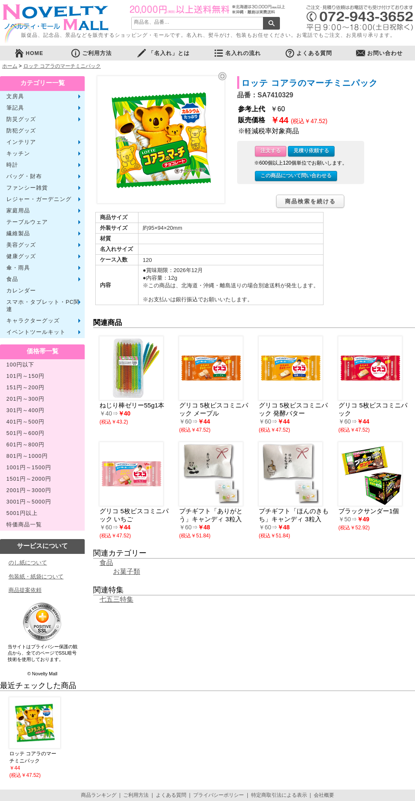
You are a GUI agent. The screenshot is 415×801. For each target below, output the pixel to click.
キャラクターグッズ (33, 321)
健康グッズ (21, 256)
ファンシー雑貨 (27, 188)
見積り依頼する (311, 151)
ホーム (9, 66)
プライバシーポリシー (218, 795)
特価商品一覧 (24, 525)
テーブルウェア (27, 222)
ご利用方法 (91, 53)
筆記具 (15, 108)
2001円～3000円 (28, 490)
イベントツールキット (36, 332)
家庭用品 (18, 211)
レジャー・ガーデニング (39, 199)
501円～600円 (25, 433)
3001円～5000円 (28, 502)
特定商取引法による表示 (279, 795)
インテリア (21, 142)
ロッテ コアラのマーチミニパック (62, 66)
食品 (12, 279)
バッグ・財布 (24, 176)
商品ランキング (98, 795)
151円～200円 (25, 388)
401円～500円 (25, 422)
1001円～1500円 (28, 468)
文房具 (15, 96)
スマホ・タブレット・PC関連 (43, 305)
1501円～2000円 (28, 479)
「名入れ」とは (163, 53)
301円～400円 (25, 410)
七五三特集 (116, 599)
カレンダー (21, 291)
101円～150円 (25, 376)
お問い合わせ (379, 53)
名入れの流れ (237, 53)
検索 (271, 23)
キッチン (18, 154)
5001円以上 (22, 513)
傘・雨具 (18, 268)
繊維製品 (18, 234)
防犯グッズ (21, 131)
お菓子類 (126, 571)
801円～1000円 (27, 456)
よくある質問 (308, 53)
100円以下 (20, 365)
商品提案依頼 (25, 590)
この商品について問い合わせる (296, 176)
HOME (29, 53)
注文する (270, 151)
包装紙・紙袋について (36, 576)
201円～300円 (25, 399)
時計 (12, 165)
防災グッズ (21, 119)
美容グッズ (21, 245)
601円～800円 (25, 445)
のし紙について (27, 562)
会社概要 (324, 795)
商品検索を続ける (310, 201)
